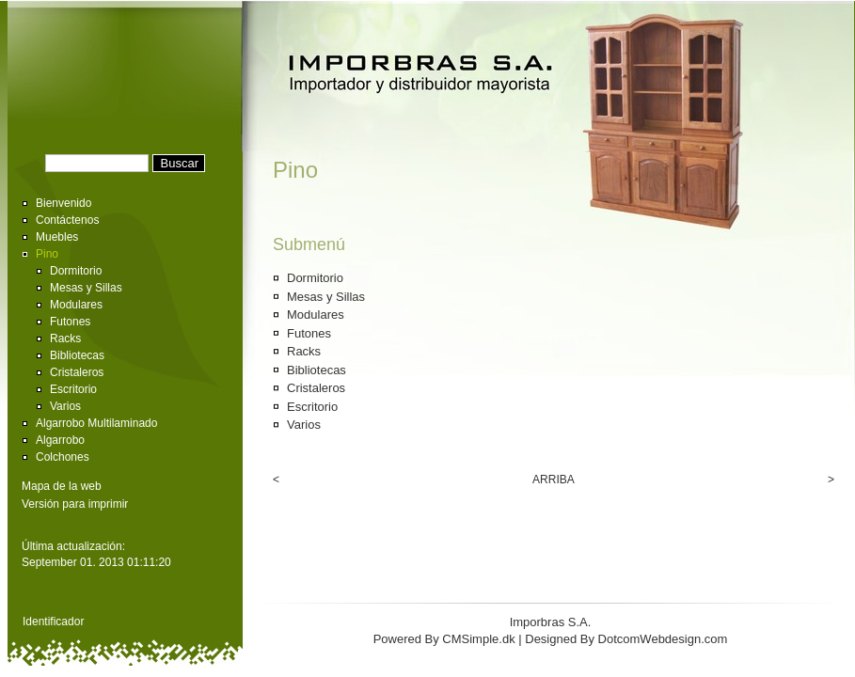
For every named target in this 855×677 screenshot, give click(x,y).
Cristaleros (76, 372)
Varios (65, 406)
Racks (65, 338)
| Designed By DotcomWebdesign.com (622, 639)
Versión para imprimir (75, 504)
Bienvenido (63, 203)
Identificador (53, 621)
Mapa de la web (62, 486)
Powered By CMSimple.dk (444, 639)
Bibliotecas (77, 355)
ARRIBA (553, 479)
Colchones (62, 457)
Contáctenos (67, 220)
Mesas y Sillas (86, 287)
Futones (70, 321)
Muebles (57, 237)
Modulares (76, 304)
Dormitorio (76, 270)
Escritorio (73, 389)
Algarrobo (60, 440)
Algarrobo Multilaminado (96, 423)
